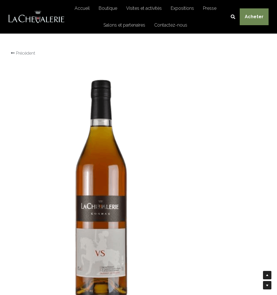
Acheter (254, 16)
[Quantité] (214, 200)
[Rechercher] (233, 17)
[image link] (36, 16)
